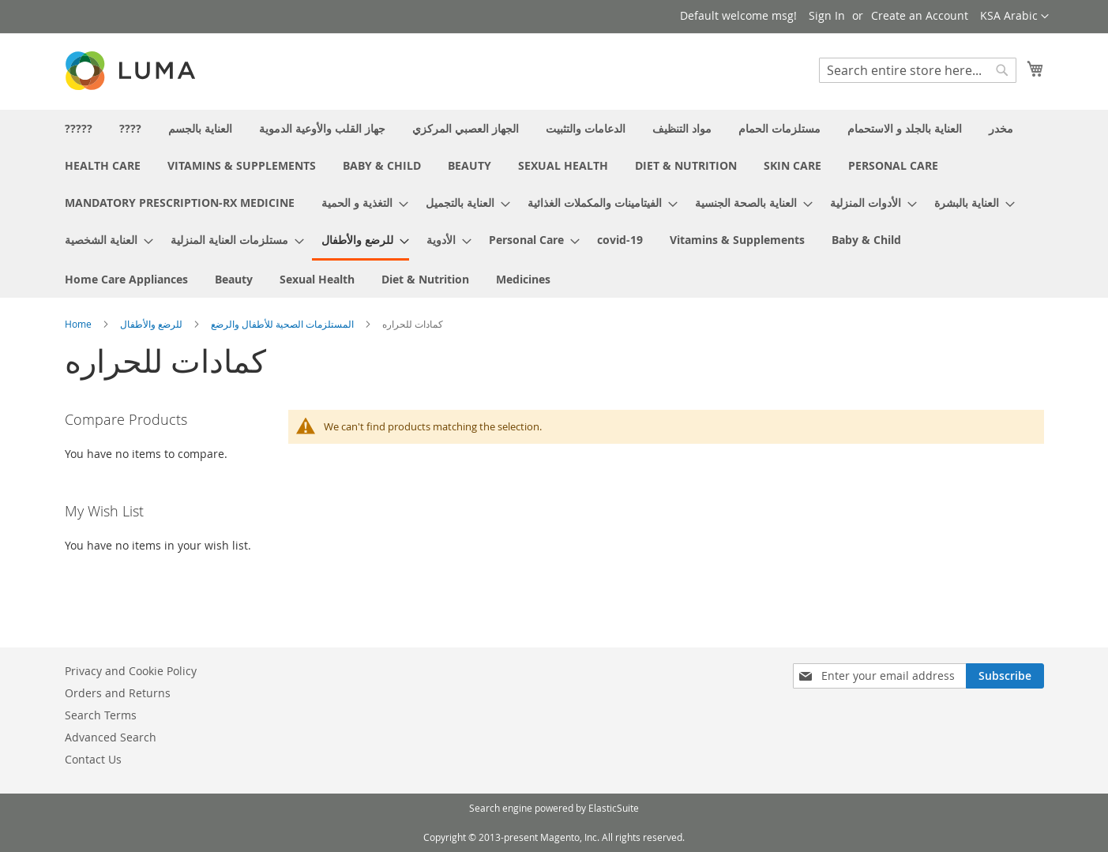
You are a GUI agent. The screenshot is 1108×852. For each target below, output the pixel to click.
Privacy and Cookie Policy (131, 670)
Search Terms (101, 715)
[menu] (554, 204)
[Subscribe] (1005, 676)
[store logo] (132, 70)
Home (79, 323)
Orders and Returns (118, 692)
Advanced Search (110, 737)
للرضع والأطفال (152, 323)
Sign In (827, 15)
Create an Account (919, 15)
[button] (1014, 16)
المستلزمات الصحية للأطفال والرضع (283, 323)
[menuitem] (78, 128)
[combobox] (917, 70)
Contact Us (93, 759)
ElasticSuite (613, 807)
